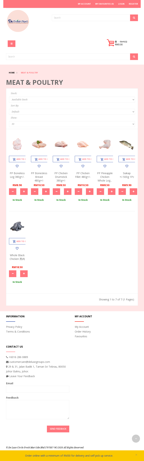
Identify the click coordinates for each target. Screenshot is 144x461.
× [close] (136, 455)
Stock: (14, 93)
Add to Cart (21, 159)
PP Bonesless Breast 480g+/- (39, 176)
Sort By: (15, 105)
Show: (14, 118)
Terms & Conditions (18, 331)
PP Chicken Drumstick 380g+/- (61, 176)
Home (12, 72)
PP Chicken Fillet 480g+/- (83, 175)
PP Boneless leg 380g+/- (17, 175)
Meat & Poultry (29, 72)
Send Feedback (58, 428)
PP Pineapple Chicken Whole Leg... (105, 176)
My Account (82, 326)
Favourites (81, 336)
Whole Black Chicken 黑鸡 (17, 257)
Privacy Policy (14, 326)
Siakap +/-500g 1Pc (127, 175)
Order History (83, 331)
